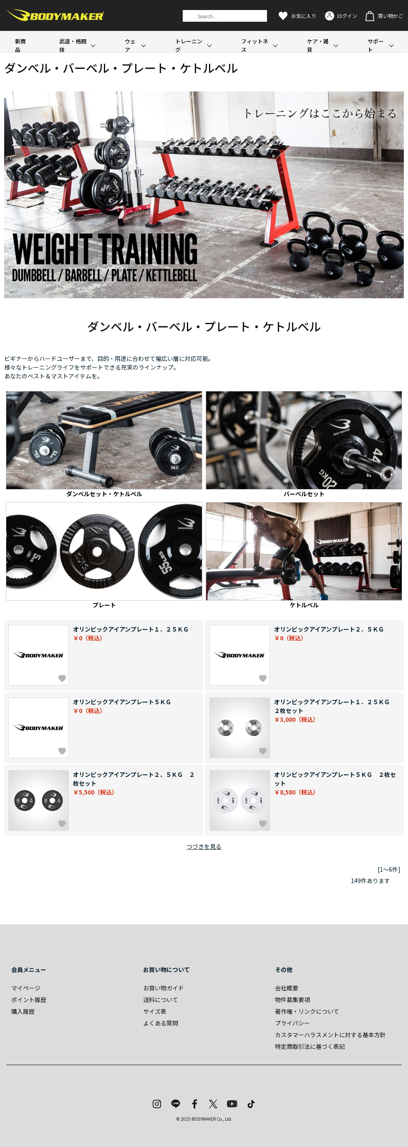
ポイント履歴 (28, 999)
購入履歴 (23, 1011)
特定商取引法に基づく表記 (310, 1046)
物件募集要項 (292, 999)
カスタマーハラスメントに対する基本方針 (330, 1034)
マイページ (25, 988)
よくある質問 (160, 1023)
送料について (160, 999)
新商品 (20, 45)
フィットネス (254, 45)
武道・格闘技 (72, 45)
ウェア (130, 45)
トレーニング (188, 45)
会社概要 (286, 988)
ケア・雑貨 (318, 45)
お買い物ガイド (163, 988)
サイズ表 (154, 1011)
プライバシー (292, 1023)
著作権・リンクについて (307, 1011)
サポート (376, 45)
